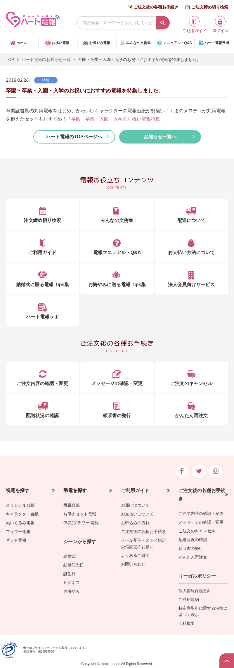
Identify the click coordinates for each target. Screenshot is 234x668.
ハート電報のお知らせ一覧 (46, 59)
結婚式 (69, 556)
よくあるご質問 (135, 555)
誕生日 (69, 573)
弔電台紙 (71, 505)
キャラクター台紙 (22, 514)
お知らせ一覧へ (160, 136)
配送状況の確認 (192, 539)
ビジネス (71, 582)
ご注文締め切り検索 (209, 7)
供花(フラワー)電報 (81, 522)
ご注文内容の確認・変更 (200, 513)
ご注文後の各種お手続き (156, 7)
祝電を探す (17, 490)
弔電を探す (75, 490)
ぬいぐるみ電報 (20, 522)
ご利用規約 (188, 599)
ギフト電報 (16, 540)
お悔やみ (71, 591)
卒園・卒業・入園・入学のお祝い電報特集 (115, 118)
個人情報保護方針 (194, 590)
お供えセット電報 (79, 514)
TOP (10, 59)
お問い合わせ (133, 564)
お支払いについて (137, 514)
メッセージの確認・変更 (200, 522)
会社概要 (186, 623)
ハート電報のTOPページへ (74, 136)
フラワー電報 (18, 531)
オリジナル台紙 (20, 505)
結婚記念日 (73, 565)
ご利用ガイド (135, 490)
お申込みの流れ (135, 522)
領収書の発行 (190, 548)
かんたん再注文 (192, 557)
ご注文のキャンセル (196, 531)
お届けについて (135, 505)
